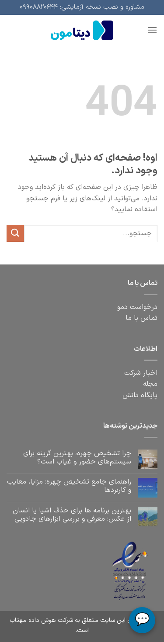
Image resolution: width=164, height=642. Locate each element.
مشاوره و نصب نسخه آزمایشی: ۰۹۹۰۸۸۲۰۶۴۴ (82, 7)
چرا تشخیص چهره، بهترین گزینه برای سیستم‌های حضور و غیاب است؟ (77, 458)
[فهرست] (152, 30)
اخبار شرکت (140, 373)
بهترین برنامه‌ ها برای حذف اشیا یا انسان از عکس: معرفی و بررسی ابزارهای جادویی (72, 515)
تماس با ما (141, 318)
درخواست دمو (137, 307)
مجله (150, 384)
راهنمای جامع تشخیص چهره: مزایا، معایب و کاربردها (69, 486)
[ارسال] (15, 233)
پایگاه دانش (139, 395)
